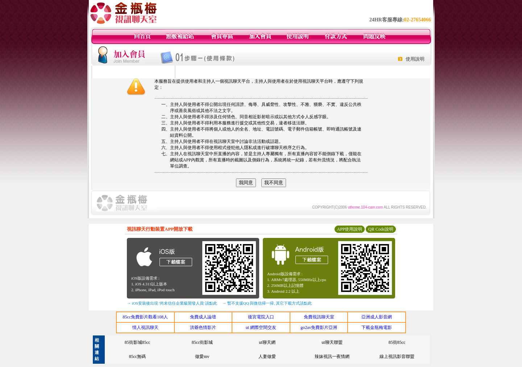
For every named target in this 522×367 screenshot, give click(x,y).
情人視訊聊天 (145, 327)
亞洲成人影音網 (376, 316)
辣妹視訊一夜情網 (332, 356)
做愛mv (202, 356)
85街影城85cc (137, 342)
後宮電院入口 (261, 316)
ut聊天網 (267, 342)
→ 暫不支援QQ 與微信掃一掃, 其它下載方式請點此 (267, 303)
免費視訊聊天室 (319, 316)
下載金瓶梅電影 (376, 327)
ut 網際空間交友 (261, 327)
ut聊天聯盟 (332, 342)
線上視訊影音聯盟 (397, 356)
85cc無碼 (137, 356)
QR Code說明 (380, 229)
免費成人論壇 (203, 316)
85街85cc (397, 342)
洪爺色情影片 (203, 327)
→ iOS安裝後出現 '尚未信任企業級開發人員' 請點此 (172, 303)
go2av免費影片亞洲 (319, 327)
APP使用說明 (349, 229)
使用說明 (415, 59)
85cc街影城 (202, 342)
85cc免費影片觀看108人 (145, 316)
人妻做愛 (267, 356)
